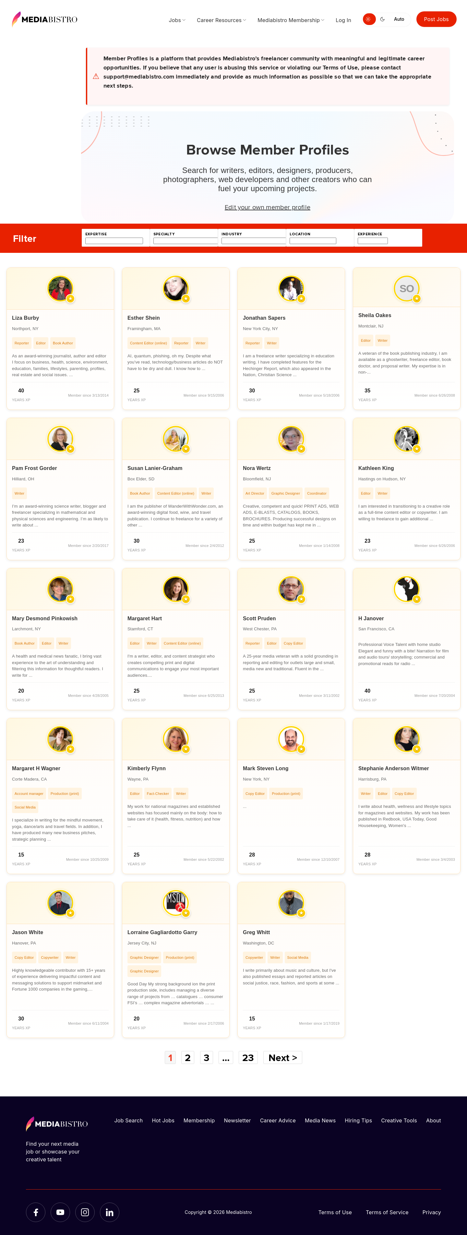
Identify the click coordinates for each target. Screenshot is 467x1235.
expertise (96, 234)
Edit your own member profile (267, 207)
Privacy (432, 1212)
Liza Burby (25, 318)
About (433, 1120)
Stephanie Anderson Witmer (393, 768)
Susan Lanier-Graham (155, 468)
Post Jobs (436, 19)
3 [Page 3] (207, 1057)
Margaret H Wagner (36, 768)
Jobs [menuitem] (175, 20)
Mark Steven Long (266, 768)
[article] (60, 338)
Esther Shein (143, 318)
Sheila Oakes (374, 315)
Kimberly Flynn (146, 768)
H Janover (371, 618)
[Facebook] (35, 1212)
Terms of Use (335, 1212)
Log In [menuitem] (343, 20)
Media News (320, 1120)
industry (232, 234)
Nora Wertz (257, 468)
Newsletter (237, 1120)
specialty (163, 234)
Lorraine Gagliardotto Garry (162, 932)
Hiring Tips (358, 1120)
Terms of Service (387, 1212)
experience (370, 234)
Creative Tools (399, 1120)
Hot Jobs (163, 1120)
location (300, 234)
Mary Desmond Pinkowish (45, 618)
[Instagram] (85, 1212)
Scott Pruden (259, 618)
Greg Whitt (256, 932)
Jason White (27, 932)
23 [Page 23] (248, 1057)
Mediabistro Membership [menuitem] (288, 20)
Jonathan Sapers (264, 318)
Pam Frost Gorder (34, 468)
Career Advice (278, 1120)
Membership (199, 1120)
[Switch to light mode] (369, 19)
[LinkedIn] (109, 1212)
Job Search (128, 1120)
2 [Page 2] (188, 1057)
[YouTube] (60, 1212)
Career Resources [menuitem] (219, 20)
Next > (283, 1057)
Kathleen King (376, 468)
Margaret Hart (144, 618)
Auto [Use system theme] (399, 19)
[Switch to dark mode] (383, 19)
